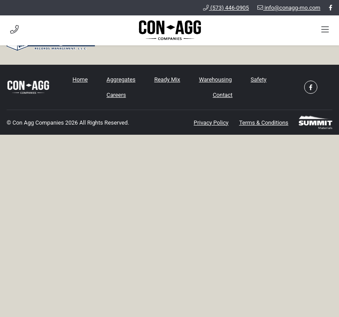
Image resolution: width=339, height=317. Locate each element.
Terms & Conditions (264, 122)
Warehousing (215, 79)
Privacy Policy (211, 122)
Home (79, 79)
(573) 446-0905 (226, 7)
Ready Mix (167, 79)
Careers (116, 95)
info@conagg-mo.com (288, 7)
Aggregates (120, 79)
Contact (223, 95)
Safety (259, 79)
